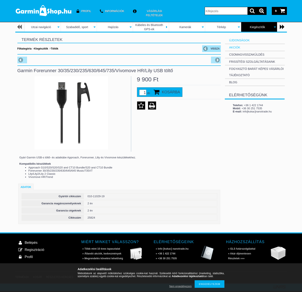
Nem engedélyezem (180, 286)
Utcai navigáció (41, 27)
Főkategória (24, 48)
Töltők (54, 48)
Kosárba (171, 92)
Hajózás (113, 27)
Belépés (31, 243)
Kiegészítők (257, 27)
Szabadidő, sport (77, 27)
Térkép (221, 27)
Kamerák (185, 27)
